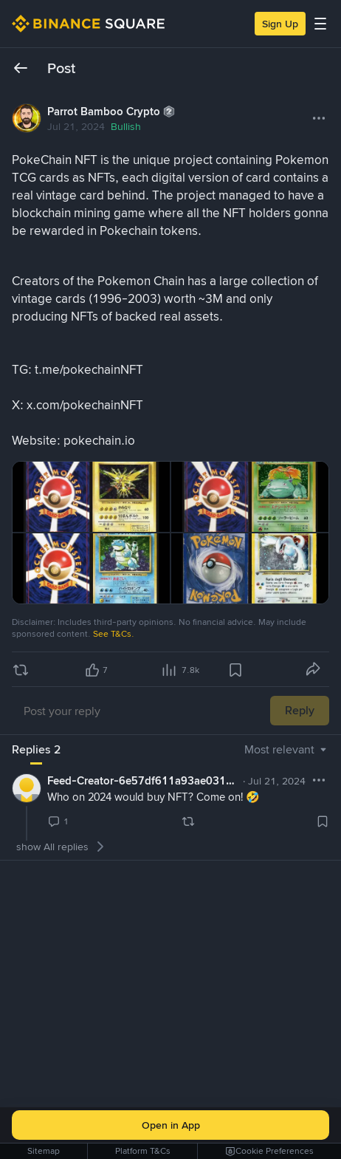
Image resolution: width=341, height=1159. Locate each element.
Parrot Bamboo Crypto (103, 111)
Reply (299, 710)
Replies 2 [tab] (36, 749)
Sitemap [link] (43, 1151)
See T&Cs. (113, 634)
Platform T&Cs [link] (142, 1151)
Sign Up (280, 23)
